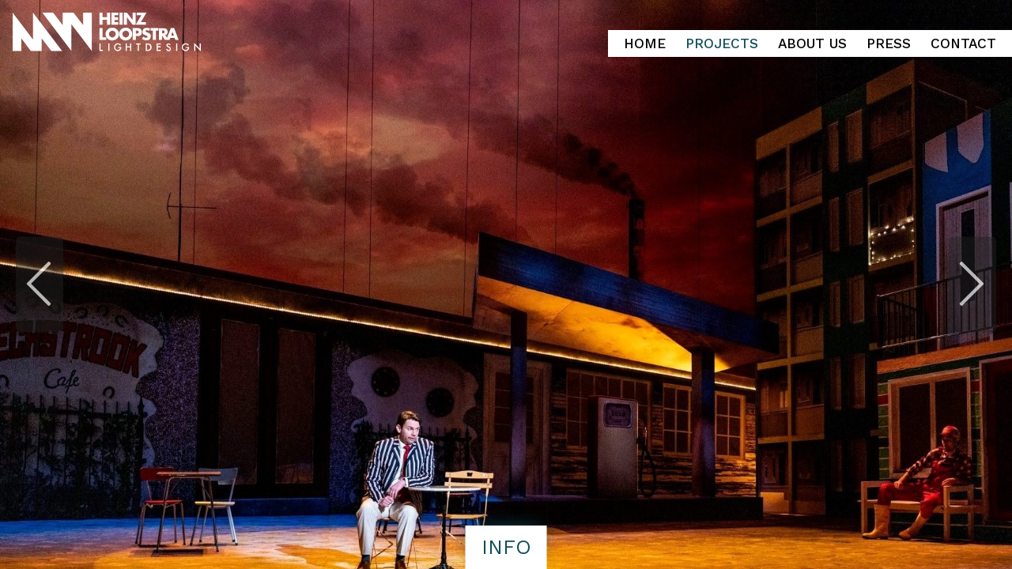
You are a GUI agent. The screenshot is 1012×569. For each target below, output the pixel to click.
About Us (812, 43)
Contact (963, 43)
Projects (721, 43)
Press (889, 43)
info (506, 547)
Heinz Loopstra (152, 32)
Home (645, 43)
